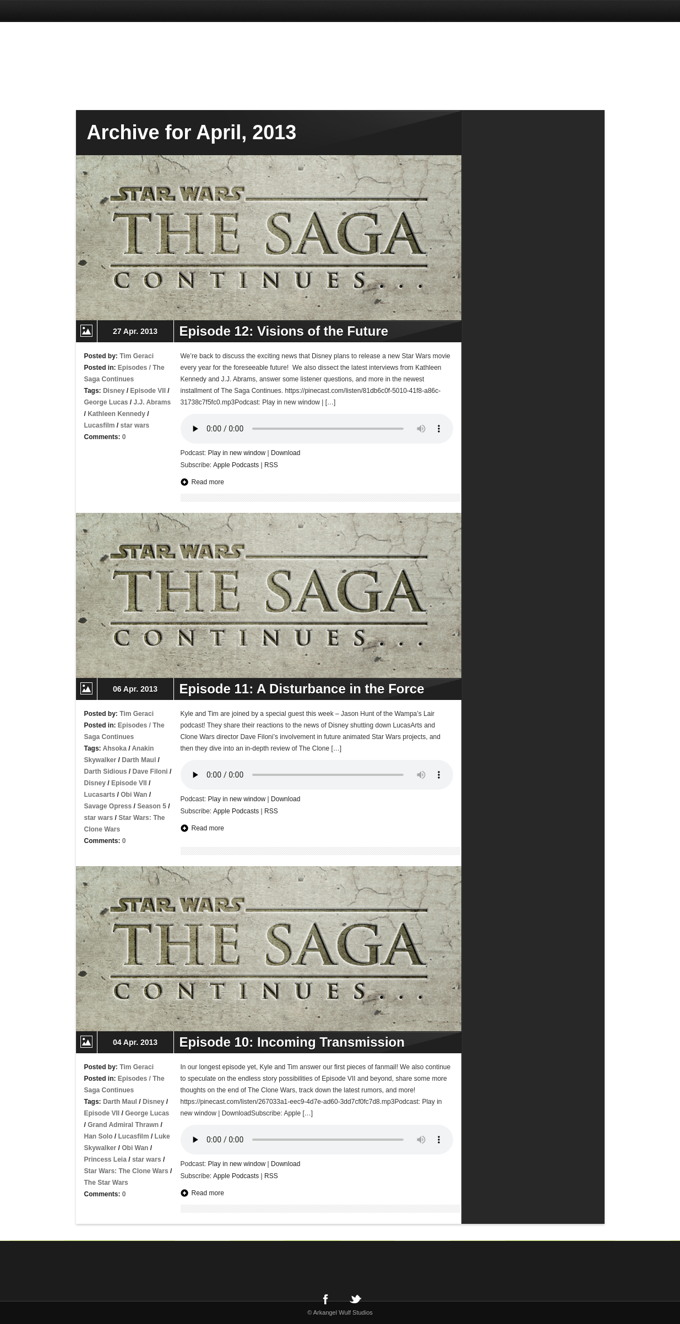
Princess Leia (105, 1159)
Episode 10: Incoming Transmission (292, 1042)
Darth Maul (139, 760)
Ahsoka (115, 748)
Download (285, 453)
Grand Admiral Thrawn (123, 1125)
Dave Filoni (150, 771)
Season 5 (151, 806)
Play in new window (237, 453)
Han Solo (98, 1136)
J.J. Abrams (152, 402)
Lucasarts (100, 794)
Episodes (132, 367)
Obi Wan (134, 794)
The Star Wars (106, 1182)
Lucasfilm (99, 425)
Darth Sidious (105, 771)
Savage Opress (108, 806)
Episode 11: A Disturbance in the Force (302, 688)
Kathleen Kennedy (116, 414)
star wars (135, 425)
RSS (271, 465)
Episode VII (148, 391)
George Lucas (106, 402)
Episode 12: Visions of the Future (284, 331)
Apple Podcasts (236, 465)
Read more (208, 482)
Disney (113, 391)
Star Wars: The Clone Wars (126, 1171)
